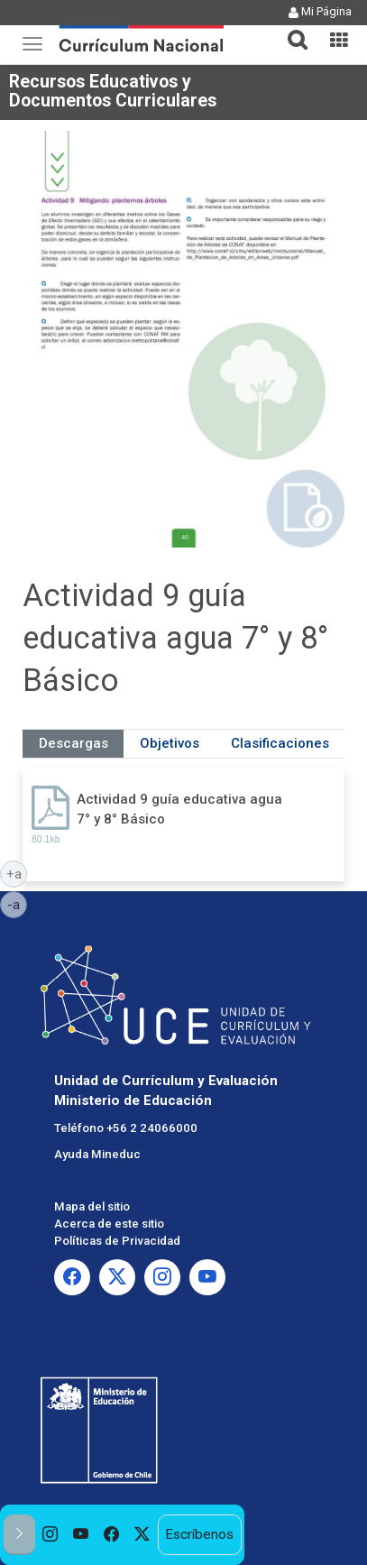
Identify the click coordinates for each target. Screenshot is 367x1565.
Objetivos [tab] (169, 743)
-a (17, 904)
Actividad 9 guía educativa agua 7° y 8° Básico (179, 808)
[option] (50, 1534)
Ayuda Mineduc (97, 1154)
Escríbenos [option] (199, 1534)
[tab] (290, 29)
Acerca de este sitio (109, 1223)
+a (17, 873)
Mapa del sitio (92, 1206)
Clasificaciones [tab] (280, 743)
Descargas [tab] (73, 743)
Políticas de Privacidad (117, 1240)
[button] (290, 29)
